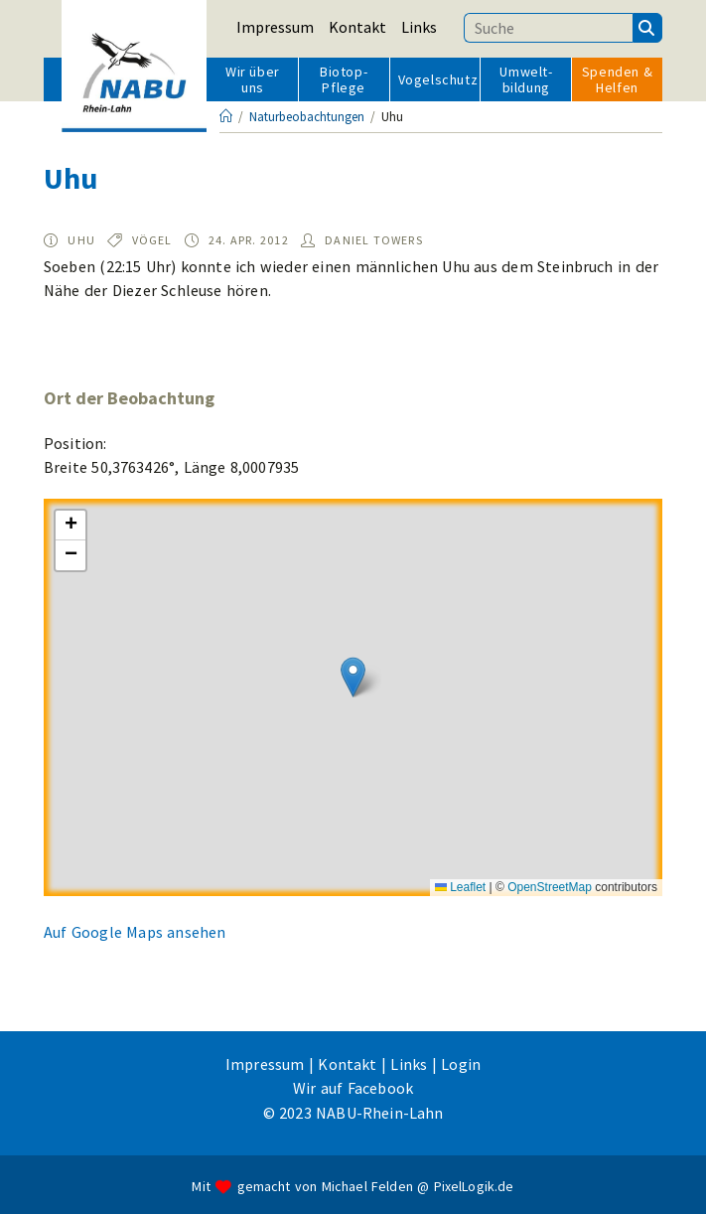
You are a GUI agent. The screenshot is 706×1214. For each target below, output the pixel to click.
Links (419, 27)
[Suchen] (647, 28)
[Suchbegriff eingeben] (548, 28)
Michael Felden (367, 1186)
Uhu (81, 239)
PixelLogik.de (474, 1186)
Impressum (275, 27)
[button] (353, 677)
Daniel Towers (374, 239)
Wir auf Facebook (353, 1088)
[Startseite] (225, 116)
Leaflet (460, 887)
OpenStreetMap (549, 887)
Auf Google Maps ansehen (134, 932)
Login (461, 1064)
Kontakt (357, 27)
